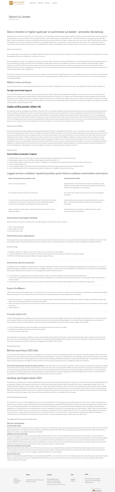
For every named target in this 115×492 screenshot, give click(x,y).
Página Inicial (33, 3)
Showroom (47, 3)
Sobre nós (16, 479)
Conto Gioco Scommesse (13, 346)
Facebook (73, 479)
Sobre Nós (40, 3)
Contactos (54, 3)
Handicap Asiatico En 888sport (15, 126)
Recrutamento (17, 480)
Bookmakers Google (12, 247)
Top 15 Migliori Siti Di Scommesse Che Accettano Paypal (22, 419)
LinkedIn (73, 481)
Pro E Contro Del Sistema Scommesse (17, 397)
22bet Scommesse (12, 150)
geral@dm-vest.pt (54, 479)
